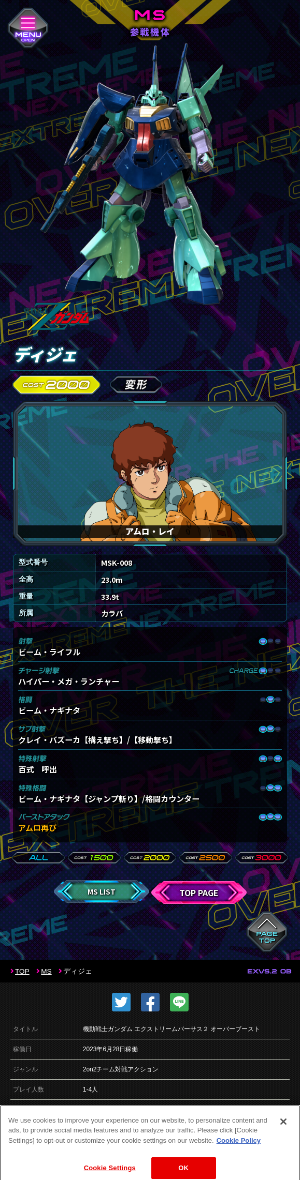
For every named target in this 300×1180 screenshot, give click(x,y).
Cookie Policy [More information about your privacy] (239, 1148)
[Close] (283, 1128)
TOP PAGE (199, 892)
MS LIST (102, 891)
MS (46, 971)
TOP (22, 971)
